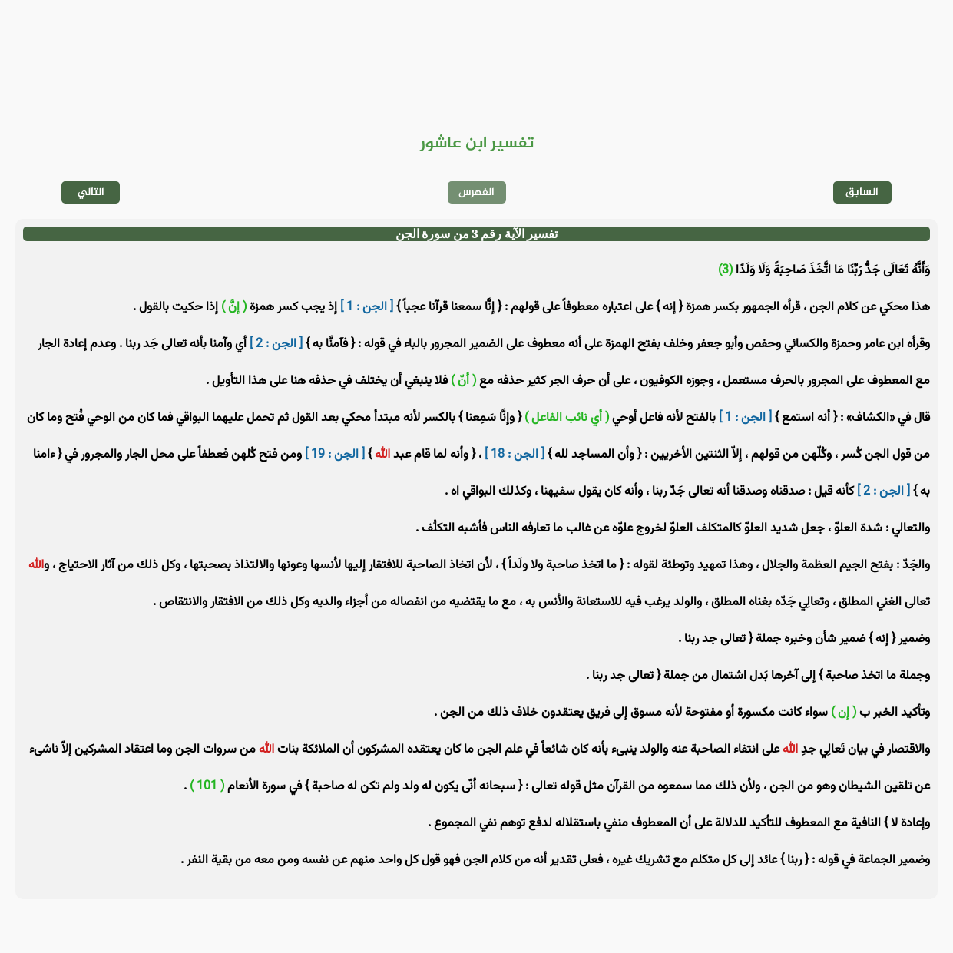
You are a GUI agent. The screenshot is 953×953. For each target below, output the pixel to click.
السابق (862, 192)
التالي (91, 192)
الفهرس (476, 192)
